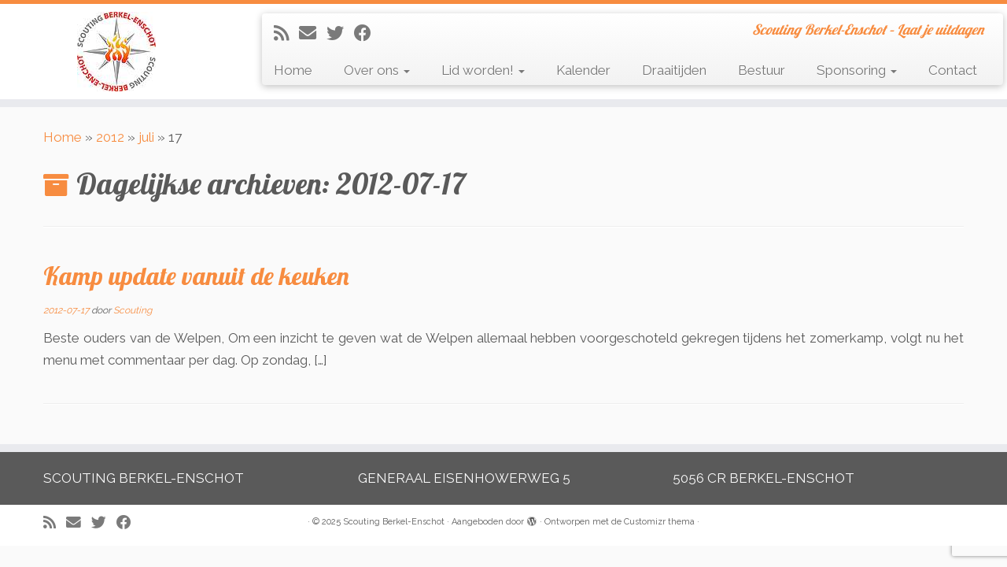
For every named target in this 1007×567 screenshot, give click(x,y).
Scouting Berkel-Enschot (393, 522)
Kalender (583, 70)
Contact (952, 70)
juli (146, 137)
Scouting (132, 310)
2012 (110, 137)
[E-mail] (312, 33)
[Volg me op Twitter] (340, 33)
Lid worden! (483, 70)
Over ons (377, 70)
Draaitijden (674, 70)
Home (293, 70)
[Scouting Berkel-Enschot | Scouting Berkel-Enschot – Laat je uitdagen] (116, 51)
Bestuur (761, 70)
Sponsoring (857, 70)
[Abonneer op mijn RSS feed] (286, 33)
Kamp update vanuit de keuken (196, 275)
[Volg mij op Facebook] (368, 33)
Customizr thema (659, 522)
